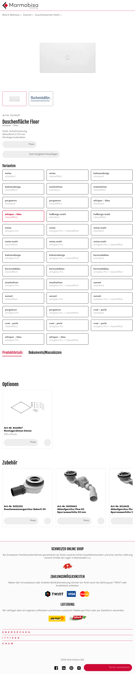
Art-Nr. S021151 (27, 508)
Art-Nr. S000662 (80, 509)
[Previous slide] (5, 419)
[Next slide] (129, 419)
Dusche (27, 15)
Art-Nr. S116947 (27, 430)
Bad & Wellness (11, 15)
